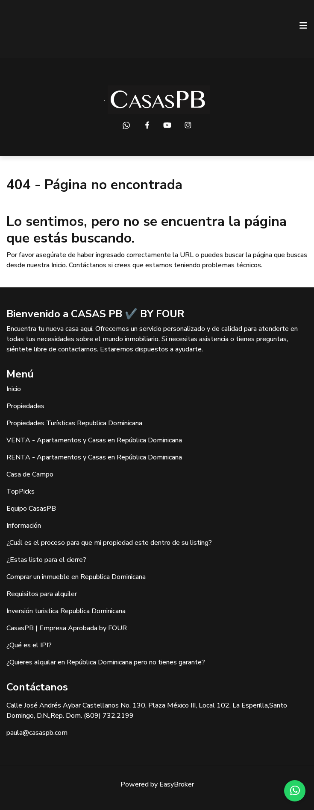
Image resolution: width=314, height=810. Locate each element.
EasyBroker (176, 784)
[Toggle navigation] (303, 25)
